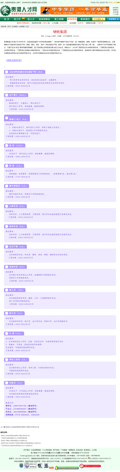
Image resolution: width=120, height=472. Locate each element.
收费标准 (72, 450)
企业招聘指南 (36, 450)
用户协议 (56, 450)
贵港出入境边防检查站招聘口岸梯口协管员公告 (22, 427)
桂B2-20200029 (55, 458)
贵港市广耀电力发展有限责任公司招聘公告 (14, 440)
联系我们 (87, 450)
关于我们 (26, 450)
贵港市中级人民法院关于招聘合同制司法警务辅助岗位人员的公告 (21, 443)
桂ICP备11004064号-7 (22, 458)
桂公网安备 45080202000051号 (99, 458)
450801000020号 (82, 458)
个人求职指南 (47, 450)
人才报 (94, 450)
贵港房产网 (104, 2)
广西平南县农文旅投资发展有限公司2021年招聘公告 (16, 445)
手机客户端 (95, 2)
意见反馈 (79, 450)
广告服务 (64, 450)
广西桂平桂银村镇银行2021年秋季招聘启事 (14, 438)
